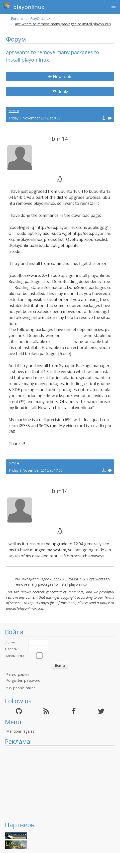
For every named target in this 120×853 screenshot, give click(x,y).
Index (57, 579)
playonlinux (23, 6)
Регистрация (17, 674)
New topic (60, 76)
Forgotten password (23, 680)
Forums (17, 18)
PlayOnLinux (40, 18)
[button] (113, 6)
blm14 (14, 110)
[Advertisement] (60, 783)
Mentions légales (20, 731)
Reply (60, 91)
